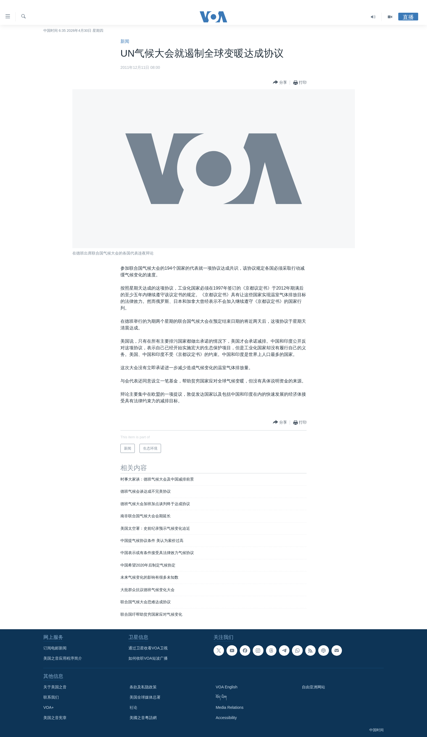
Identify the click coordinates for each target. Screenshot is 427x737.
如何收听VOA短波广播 (148, 658)
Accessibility (226, 717)
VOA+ (48, 707)
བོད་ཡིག (221, 697)
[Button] (280, 82)
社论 (133, 707)
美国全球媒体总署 (145, 697)
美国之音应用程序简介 (62, 658)
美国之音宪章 (55, 717)
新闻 (124, 41)
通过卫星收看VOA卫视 (148, 648)
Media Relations (229, 707)
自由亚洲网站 (313, 687)
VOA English (227, 687)
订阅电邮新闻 (55, 648)
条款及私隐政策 (143, 687)
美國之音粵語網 (143, 717)
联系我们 (51, 697)
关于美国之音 (55, 687)
